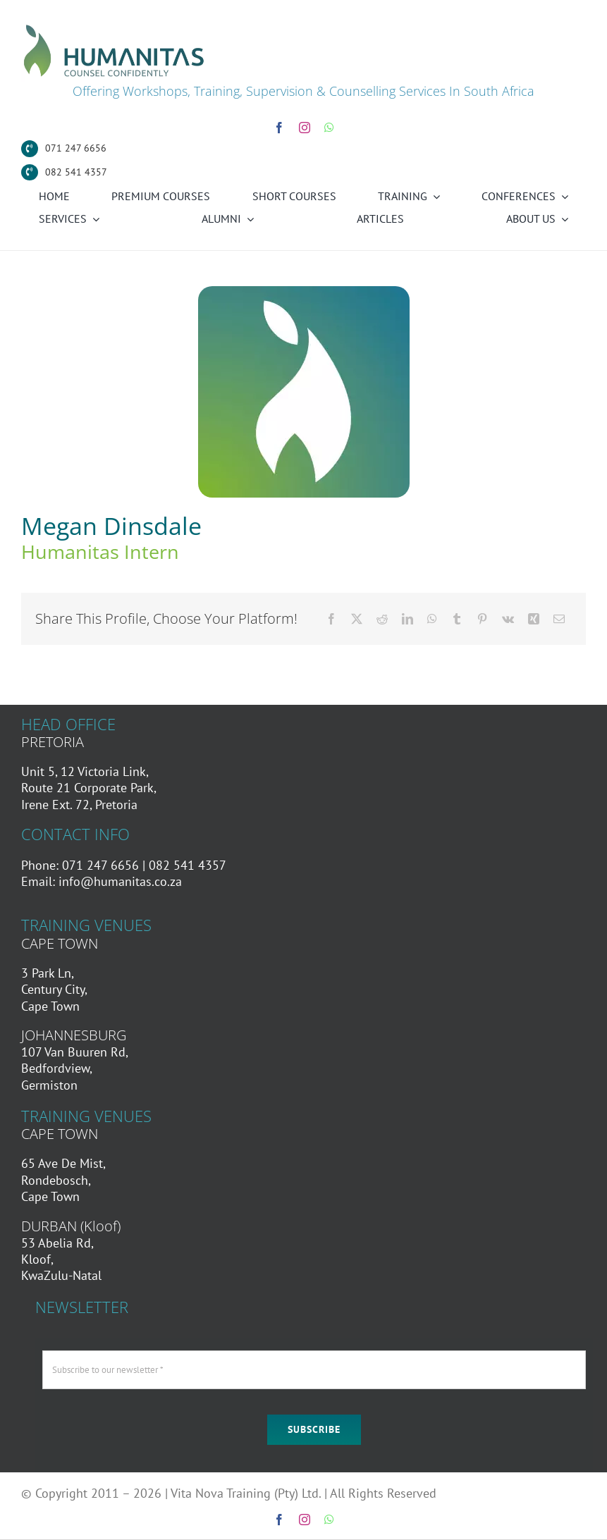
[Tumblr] (457, 619)
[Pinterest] (482, 619)
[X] (356, 619)
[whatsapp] (329, 127)
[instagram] (304, 127)
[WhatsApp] (432, 619)
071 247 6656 (75, 148)
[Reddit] (382, 619)
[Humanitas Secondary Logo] (114, 27)
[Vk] (508, 619)
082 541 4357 (76, 172)
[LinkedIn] (407, 619)
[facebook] (279, 127)
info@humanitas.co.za (120, 881)
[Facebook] (331, 619)
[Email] (559, 619)
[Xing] (533, 619)
